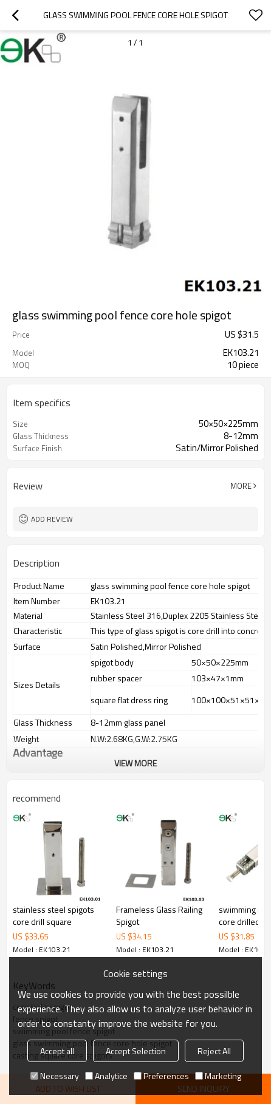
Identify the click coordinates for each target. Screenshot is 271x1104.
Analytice (106, 1075)
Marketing (218, 1075)
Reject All (214, 1050)
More (241, 486)
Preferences (161, 1075)
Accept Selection (136, 1050)
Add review (52, 519)
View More (135, 763)
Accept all (57, 1050)
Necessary (54, 1075)
